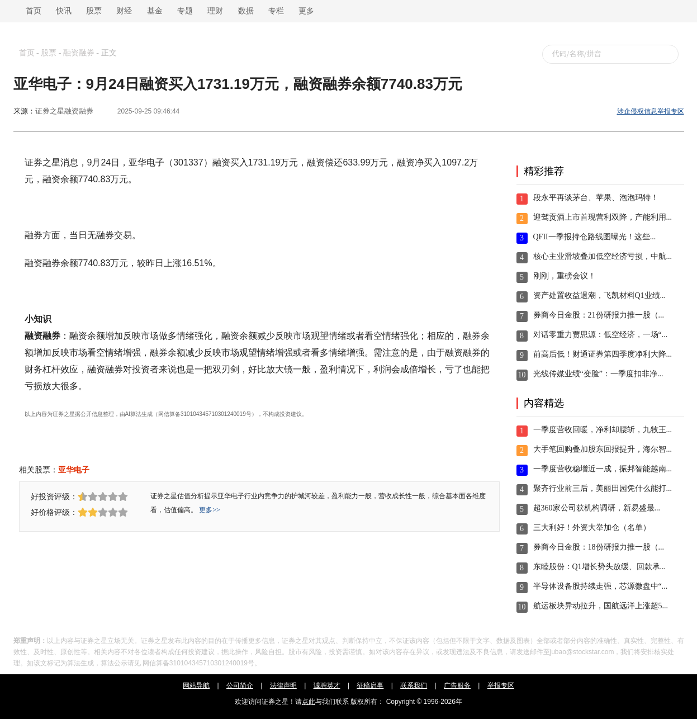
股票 (94, 11)
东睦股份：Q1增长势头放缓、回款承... (599, 566)
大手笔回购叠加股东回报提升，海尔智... (602, 449)
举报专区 (500, 685)
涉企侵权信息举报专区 (650, 111)
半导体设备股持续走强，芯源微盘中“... (600, 586)
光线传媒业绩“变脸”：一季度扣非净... (598, 374)
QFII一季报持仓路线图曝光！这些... (594, 237)
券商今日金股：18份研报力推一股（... (599, 547)
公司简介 (239, 685)
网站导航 (196, 685)
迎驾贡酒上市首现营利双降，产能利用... (602, 217)
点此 (308, 702)
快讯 (64, 11)
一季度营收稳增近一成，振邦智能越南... (602, 469)
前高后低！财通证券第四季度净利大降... (602, 354)
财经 (124, 11)
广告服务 (457, 685)
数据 (246, 11)
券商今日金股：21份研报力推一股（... (599, 315)
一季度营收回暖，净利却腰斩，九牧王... (602, 429)
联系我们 (413, 685)
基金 (155, 11)
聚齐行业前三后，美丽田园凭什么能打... (602, 488)
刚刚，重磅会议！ (564, 276)
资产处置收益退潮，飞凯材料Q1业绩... (599, 295)
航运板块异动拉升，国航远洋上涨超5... (600, 606)
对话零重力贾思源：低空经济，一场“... (600, 334)
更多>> (209, 510)
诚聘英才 (327, 685)
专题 (185, 11)
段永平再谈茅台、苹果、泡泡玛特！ (595, 197)
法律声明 (283, 685)
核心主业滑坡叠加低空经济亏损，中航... (602, 256)
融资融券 (78, 53)
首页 (31, 11)
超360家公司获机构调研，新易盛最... (597, 508)
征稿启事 (370, 685)
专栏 (276, 11)
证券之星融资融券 (64, 111)
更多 (306, 11)
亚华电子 (73, 469)
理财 (215, 11)
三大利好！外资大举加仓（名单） (592, 527)
